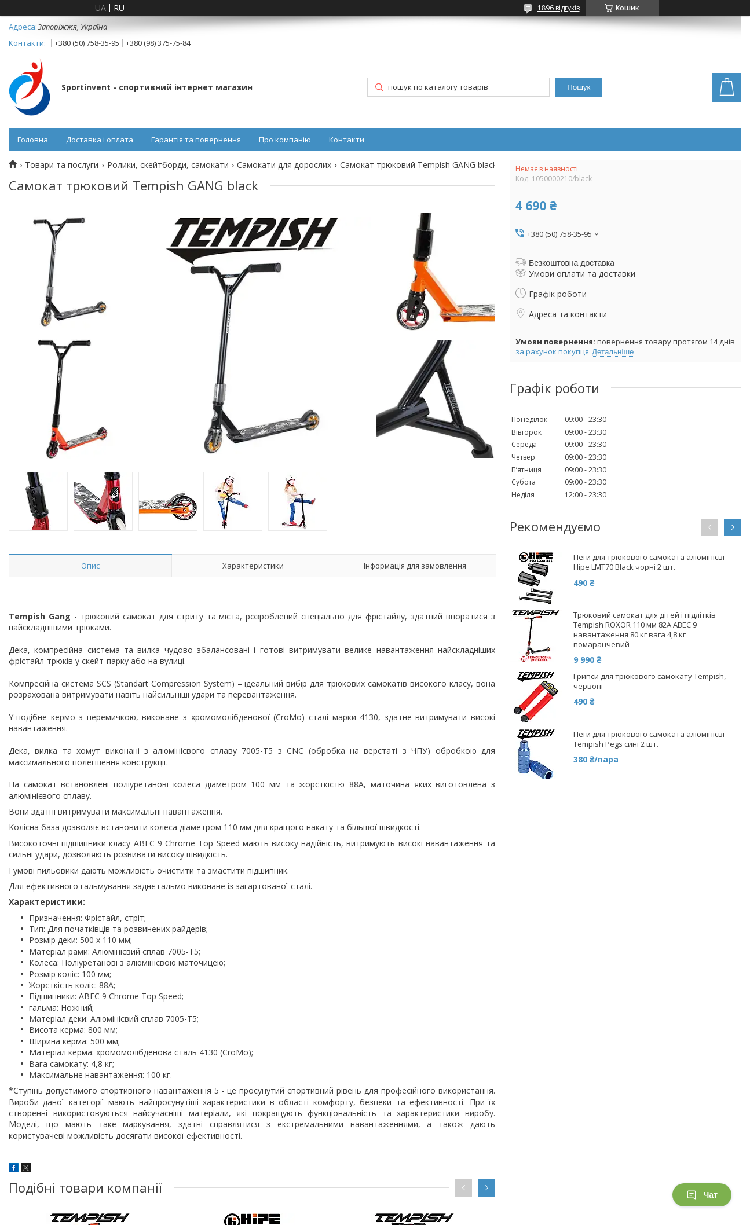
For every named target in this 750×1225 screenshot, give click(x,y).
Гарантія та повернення (196, 139)
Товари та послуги (61, 165)
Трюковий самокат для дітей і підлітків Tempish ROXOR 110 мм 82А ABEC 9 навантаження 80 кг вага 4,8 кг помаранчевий (644, 630)
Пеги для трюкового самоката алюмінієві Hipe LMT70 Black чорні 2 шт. (649, 562)
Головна (32, 139)
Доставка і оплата (99, 139)
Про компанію (285, 139)
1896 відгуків (558, 8)
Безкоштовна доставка (571, 262)
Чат (702, 1195)
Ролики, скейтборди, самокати (168, 165)
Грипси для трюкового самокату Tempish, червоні (649, 681)
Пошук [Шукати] (578, 87)
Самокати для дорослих (284, 165)
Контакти (346, 139)
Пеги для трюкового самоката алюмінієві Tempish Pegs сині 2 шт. (649, 739)
